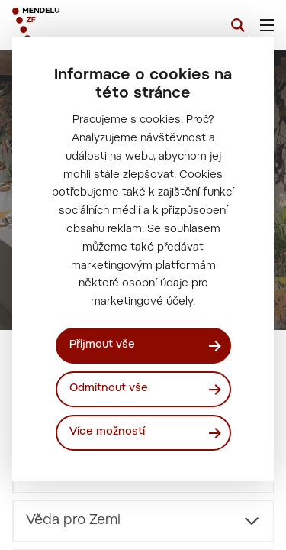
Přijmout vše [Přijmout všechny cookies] (102, 345)
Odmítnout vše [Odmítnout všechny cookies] (108, 388)
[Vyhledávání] (238, 25)
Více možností (107, 432)
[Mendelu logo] (88, 25)
